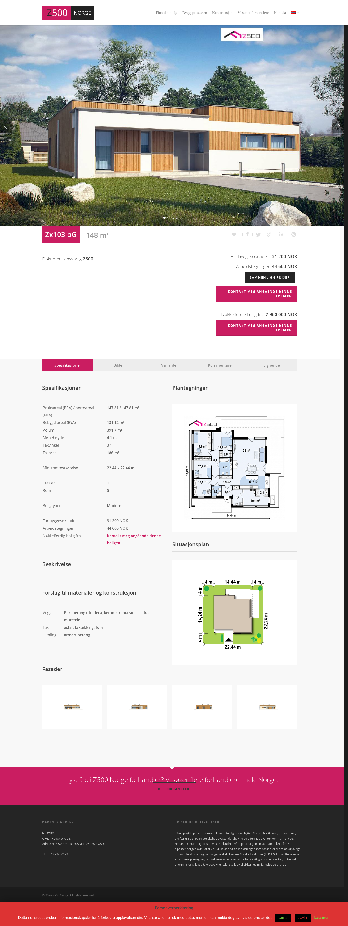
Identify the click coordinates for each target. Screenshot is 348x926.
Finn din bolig (166, 13)
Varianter (169, 388)
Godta (282, 918)
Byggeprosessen (194, 13)
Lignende (271, 388)
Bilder (119, 388)
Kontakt (280, 13)
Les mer (321, 918)
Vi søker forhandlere (253, 13)
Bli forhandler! (174, 813)
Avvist (302, 918)
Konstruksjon (222, 13)
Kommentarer (220, 388)
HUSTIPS (48, 857)
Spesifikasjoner (67, 388)
